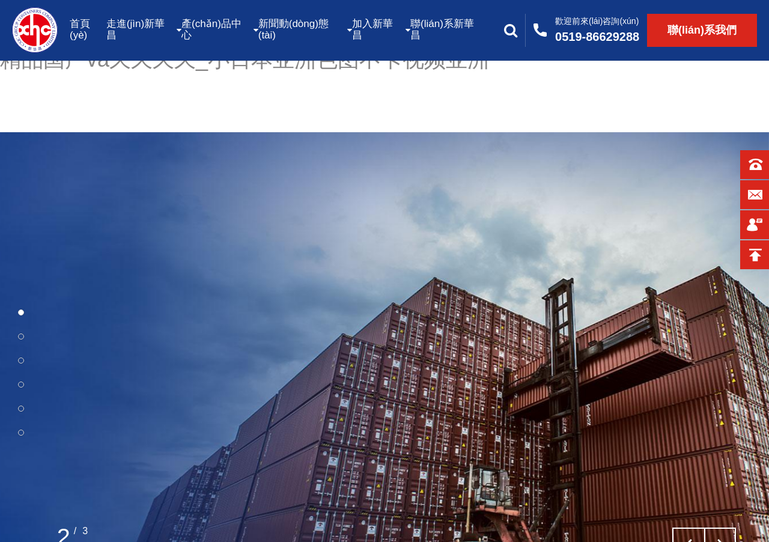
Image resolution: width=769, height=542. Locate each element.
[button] (21, 312)
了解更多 (79, 499)
